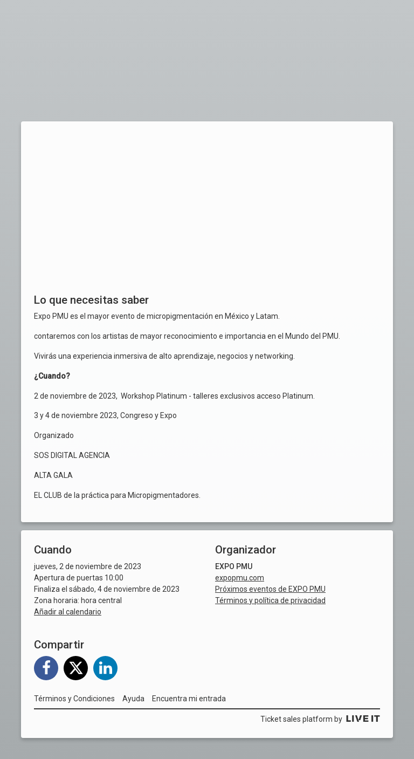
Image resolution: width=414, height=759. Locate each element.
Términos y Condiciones (74, 698)
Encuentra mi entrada (189, 698)
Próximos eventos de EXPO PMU (270, 589)
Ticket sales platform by (320, 719)
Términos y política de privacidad (270, 600)
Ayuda (133, 698)
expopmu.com (239, 577)
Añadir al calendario (67, 611)
